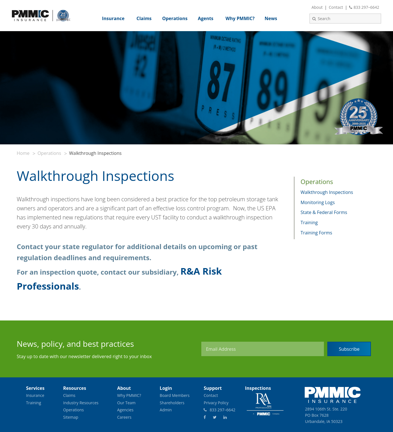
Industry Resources (81, 402)
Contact (336, 7)
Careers (124, 417)
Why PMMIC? (129, 395)
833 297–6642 (364, 7)
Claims (69, 395)
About (316, 7)
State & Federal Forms (324, 212)
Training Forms (316, 233)
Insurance (35, 395)
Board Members (174, 395)
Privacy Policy (216, 402)
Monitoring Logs (318, 202)
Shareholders (172, 402)
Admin (166, 409)
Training (309, 222)
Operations (49, 153)
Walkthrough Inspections (327, 192)
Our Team (126, 402)
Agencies (125, 409)
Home (23, 153)
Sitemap (70, 417)
